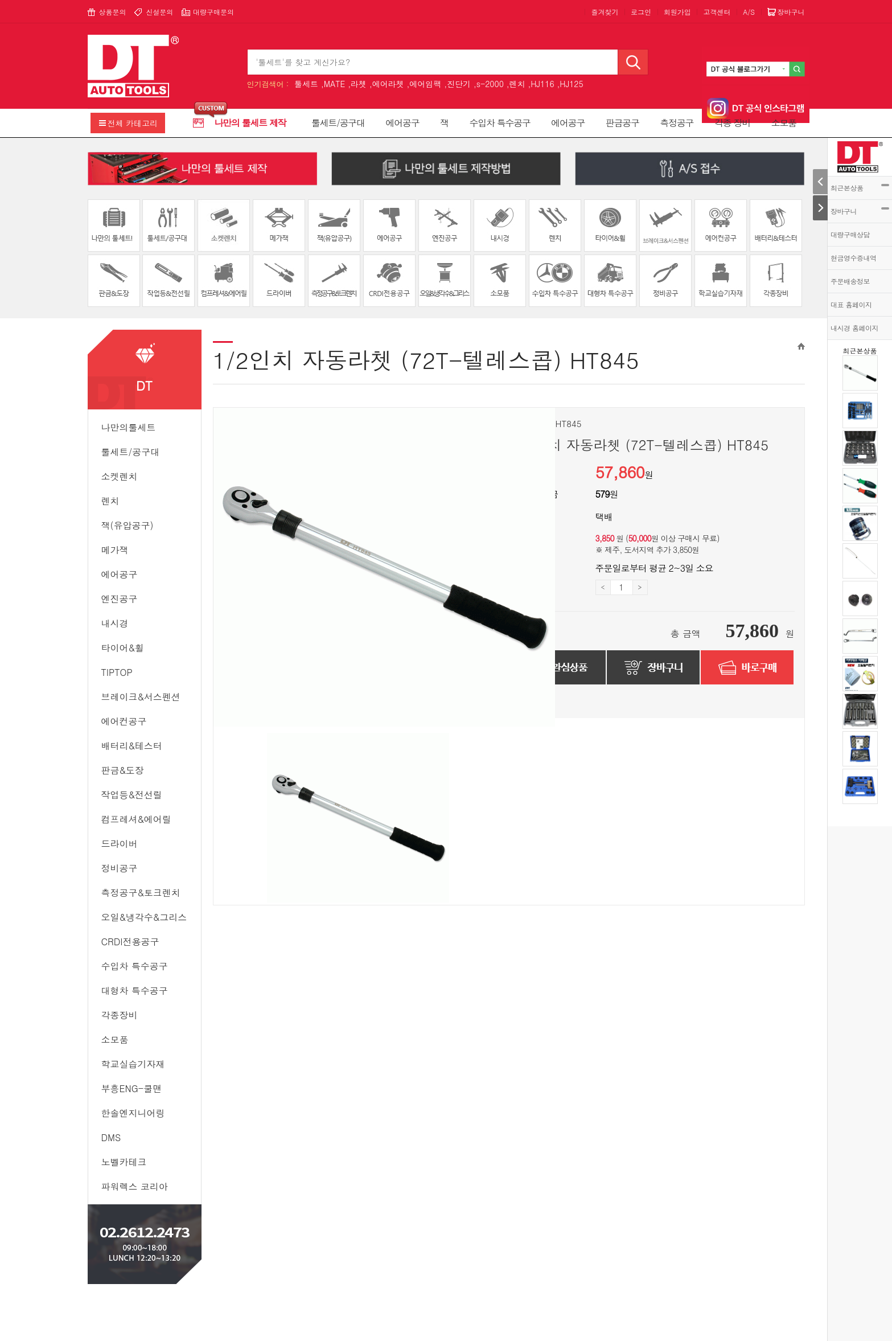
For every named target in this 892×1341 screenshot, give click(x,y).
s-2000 (490, 83)
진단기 (459, 83)
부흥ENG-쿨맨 (131, 1088)
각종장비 (119, 1015)
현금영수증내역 (854, 258)
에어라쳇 (388, 83)
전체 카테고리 (133, 123)
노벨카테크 (124, 1161)
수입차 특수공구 (499, 122)
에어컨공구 (124, 721)
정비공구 (119, 868)
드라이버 (119, 843)
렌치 (517, 83)
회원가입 (677, 12)
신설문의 (159, 12)
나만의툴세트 (128, 427)
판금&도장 (122, 770)
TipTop (117, 672)
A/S (749, 12)
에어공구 (402, 122)
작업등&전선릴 (131, 794)
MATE (335, 83)
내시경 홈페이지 (854, 328)
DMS (111, 1137)
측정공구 (676, 122)
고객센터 (716, 12)
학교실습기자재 (133, 1064)
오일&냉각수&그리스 (144, 917)
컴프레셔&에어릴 (136, 819)
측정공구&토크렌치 (140, 892)
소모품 (783, 122)
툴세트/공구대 (338, 122)
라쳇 (359, 83)
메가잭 (115, 549)
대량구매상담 (850, 234)
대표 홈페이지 (851, 304)
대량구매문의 (213, 12)
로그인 (641, 12)
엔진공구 (119, 598)
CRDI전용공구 (130, 941)
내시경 (115, 623)
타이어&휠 (122, 647)
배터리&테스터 (131, 745)
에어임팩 (425, 83)
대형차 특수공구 (134, 990)
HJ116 (542, 83)
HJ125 (571, 83)
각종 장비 (732, 122)
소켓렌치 (119, 476)
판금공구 (622, 122)
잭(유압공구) (127, 525)
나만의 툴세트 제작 (250, 122)
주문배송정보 (850, 281)
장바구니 (860, 211)
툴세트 (306, 83)
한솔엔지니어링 (133, 1112)
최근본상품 (860, 187)
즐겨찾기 (604, 12)
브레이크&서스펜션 (140, 696)
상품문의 (112, 12)
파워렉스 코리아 (134, 1186)
